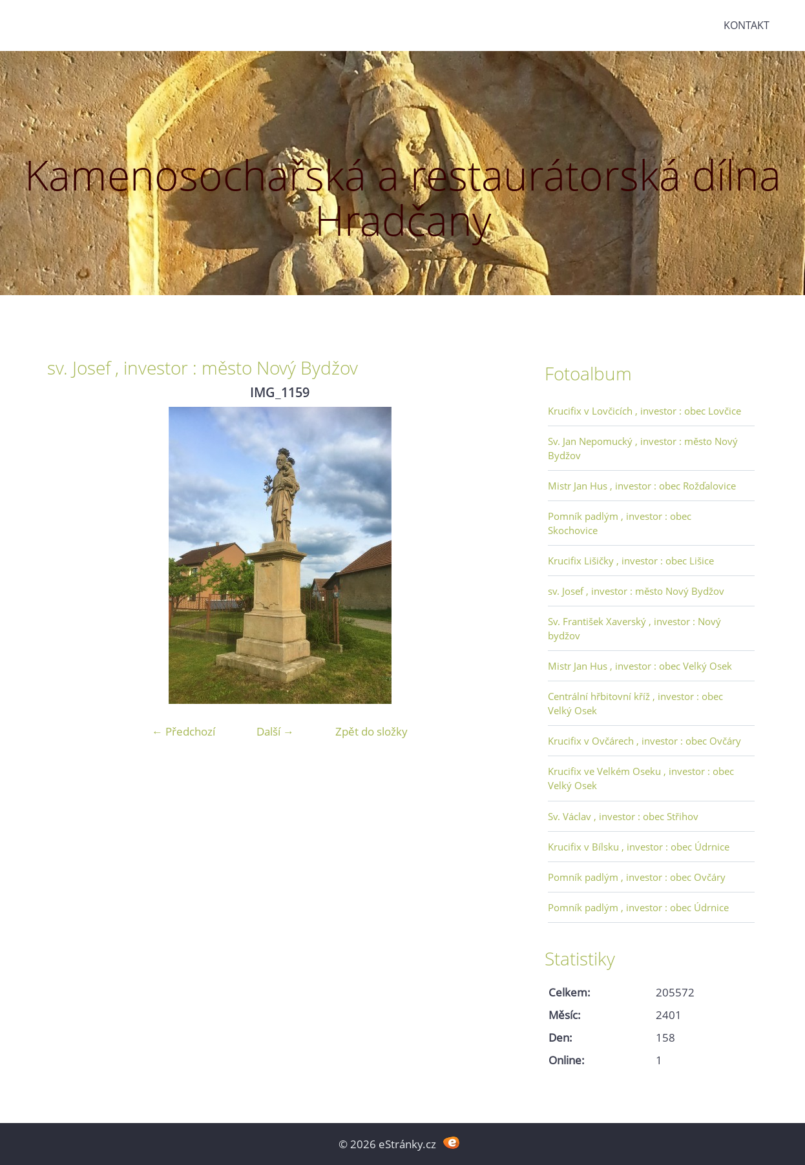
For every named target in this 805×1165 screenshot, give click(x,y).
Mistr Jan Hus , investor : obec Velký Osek (640, 665)
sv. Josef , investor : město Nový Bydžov (636, 590)
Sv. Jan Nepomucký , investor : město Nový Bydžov (643, 448)
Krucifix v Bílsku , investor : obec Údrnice (638, 846)
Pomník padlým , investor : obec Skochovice (619, 523)
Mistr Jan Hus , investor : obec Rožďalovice (642, 485)
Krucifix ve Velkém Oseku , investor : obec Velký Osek (641, 778)
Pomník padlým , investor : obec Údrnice (638, 907)
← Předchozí (183, 731)
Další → (275, 731)
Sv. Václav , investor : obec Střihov (623, 816)
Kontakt (746, 25)
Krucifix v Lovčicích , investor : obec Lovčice (644, 410)
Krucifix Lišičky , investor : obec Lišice (631, 560)
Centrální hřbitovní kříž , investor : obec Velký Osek (635, 703)
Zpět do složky (371, 731)
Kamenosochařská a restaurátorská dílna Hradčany (403, 197)
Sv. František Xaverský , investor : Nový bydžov (634, 628)
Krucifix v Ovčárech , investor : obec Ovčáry (644, 740)
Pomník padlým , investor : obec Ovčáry (637, 877)
